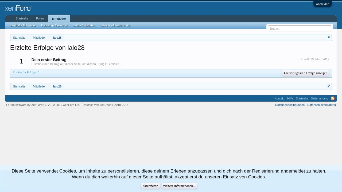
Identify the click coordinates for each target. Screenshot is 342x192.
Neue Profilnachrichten (115, 25)
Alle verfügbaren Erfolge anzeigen (305, 73)
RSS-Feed (333, 98)
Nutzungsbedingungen (290, 104)
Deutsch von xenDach (105, 104)
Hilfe (290, 98)
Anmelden (322, 4)
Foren (40, 18)
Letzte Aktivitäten (84, 25)
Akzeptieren (150, 186)
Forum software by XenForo (43, 104)
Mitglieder (59, 18)
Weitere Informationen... (179, 186)
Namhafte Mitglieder (23, 25)
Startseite (22, 18)
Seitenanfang (319, 98)
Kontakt (280, 98)
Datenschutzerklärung (321, 104)
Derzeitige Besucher (54, 25)
